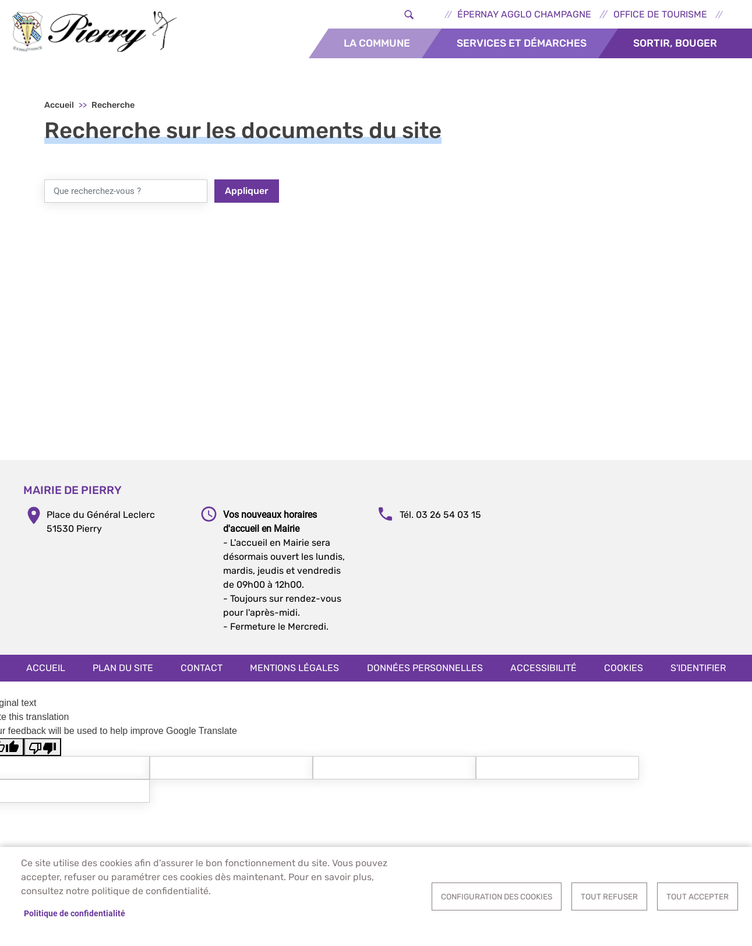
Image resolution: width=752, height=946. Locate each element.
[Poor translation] (42, 747)
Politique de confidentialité (74, 913)
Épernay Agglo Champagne (524, 14)
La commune (377, 43)
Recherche (113, 105)
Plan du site (123, 667)
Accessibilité (543, 667)
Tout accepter (697, 896)
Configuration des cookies (496, 896)
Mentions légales (294, 667)
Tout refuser (609, 896)
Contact (202, 667)
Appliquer (247, 190)
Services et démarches (522, 43)
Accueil (59, 105)
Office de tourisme (660, 14)
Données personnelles (425, 667)
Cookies (623, 667)
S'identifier (698, 667)
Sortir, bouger (675, 43)
